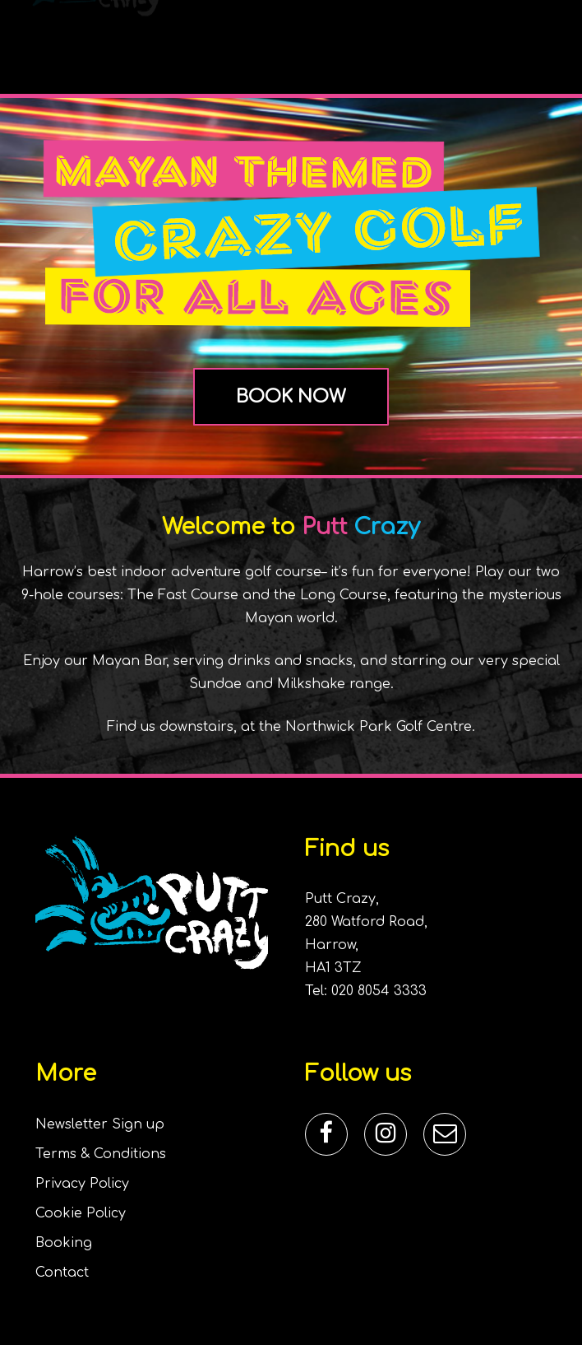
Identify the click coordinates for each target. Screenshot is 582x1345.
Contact (62, 1272)
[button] (550, 38)
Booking (63, 1243)
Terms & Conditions (100, 1154)
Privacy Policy (82, 1183)
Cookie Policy (80, 1213)
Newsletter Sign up (99, 1124)
